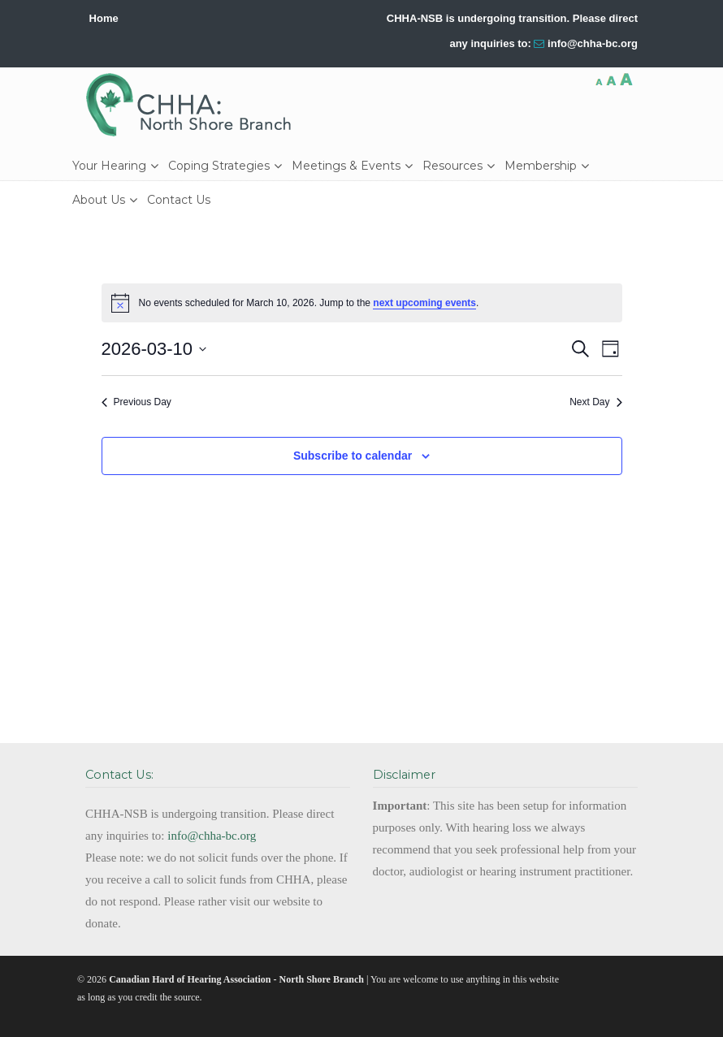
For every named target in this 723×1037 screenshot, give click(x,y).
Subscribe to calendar (352, 455)
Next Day (595, 402)
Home (104, 18)
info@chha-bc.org (593, 43)
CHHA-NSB (194, 104)
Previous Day (136, 402)
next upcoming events (424, 303)
